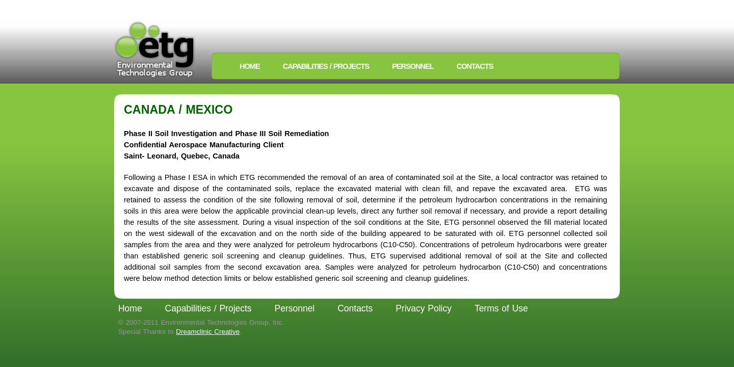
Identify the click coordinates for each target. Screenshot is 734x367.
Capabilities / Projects (326, 66)
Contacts (475, 66)
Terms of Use (501, 308)
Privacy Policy (424, 308)
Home (250, 66)
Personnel (413, 66)
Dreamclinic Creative (208, 331)
